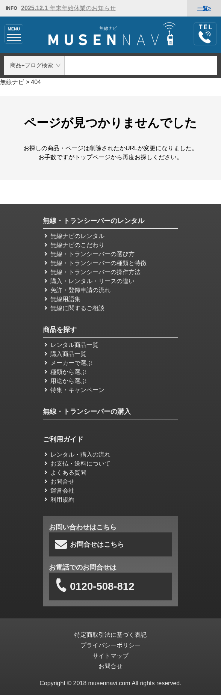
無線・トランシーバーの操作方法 (92, 272)
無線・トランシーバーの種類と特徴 (95, 263)
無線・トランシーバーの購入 (87, 411)
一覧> (204, 8)
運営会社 (59, 490)
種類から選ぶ (65, 372)
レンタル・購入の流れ (77, 454)
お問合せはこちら (89, 544)
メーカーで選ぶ (68, 363)
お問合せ (59, 481)
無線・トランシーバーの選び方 (89, 254)
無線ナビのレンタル (74, 236)
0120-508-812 (94, 586)
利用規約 (59, 499)
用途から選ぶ (65, 381)
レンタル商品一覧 (71, 345)
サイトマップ (110, 656)
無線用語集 (62, 299)
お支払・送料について (77, 463)
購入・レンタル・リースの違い (89, 281)
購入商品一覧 (65, 354)
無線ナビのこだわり (74, 245)
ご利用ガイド (63, 439)
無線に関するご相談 (74, 308)
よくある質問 (65, 472)
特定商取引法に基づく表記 (110, 635)
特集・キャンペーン (74, 390)
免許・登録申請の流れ (77, 290)
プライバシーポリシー (110, 645)
